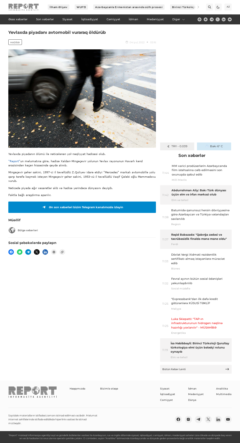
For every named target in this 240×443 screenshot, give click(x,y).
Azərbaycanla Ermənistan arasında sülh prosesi (129, 7)
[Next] (196, 7)
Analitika (222, 388)
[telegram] (212, 19)
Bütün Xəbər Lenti (195, 369)
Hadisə (15, 42)
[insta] (206, 19)
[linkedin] (224, 19)
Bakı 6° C (214, 146)
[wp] (19, 252)
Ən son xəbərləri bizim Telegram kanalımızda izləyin (82, 207)
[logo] (23, 7)
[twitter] (217, 19)
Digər (178, 19)
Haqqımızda (77, 388)
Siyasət (165, 388)
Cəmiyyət (166, 399)
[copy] (62, 252)
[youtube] (230, 19)
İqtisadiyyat (167, 394)
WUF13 (81, 7)
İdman (192, 388)
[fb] (199, 19)
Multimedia (223, 394)
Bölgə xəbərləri (23, 230)
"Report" (14, 161)
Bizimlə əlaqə (109, 388)
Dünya (192, 399)
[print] (54, 252)
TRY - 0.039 (177, 146)
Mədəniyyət (196, 394)
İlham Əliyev (58, 7)
